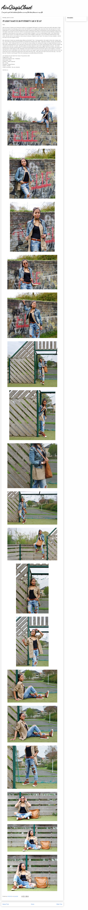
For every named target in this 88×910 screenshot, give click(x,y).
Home (32, 904)
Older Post (59, 904)
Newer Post (5, 904)
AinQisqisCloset (16, 7)
